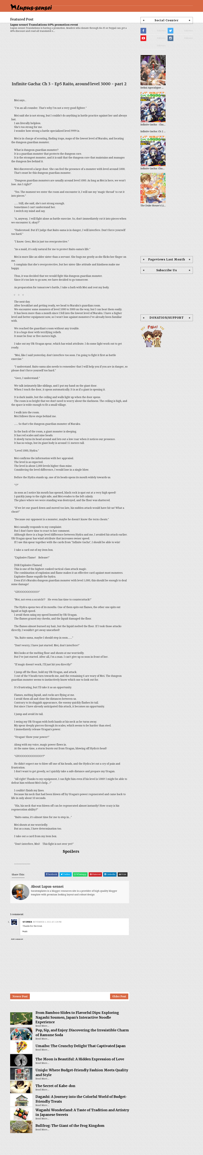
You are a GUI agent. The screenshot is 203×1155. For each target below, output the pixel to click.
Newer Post (23, 1015)
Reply (28, 949)
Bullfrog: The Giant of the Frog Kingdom (73, 1146)
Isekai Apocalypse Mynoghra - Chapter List (149, 95)
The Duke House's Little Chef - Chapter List (149, 213)
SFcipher (30, 940)
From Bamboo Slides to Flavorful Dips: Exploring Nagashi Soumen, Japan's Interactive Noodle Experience (80, 1038)
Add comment (20, 957)
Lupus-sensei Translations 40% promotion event (47, 32)
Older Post (121, 1015)
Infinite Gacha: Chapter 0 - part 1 (149, 176)
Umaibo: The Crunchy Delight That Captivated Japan (84, 1067)
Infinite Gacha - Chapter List (149, 132)
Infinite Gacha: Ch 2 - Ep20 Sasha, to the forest (149, 139)
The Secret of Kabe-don (59, 1107)
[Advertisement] (72, 63)
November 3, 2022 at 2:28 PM (50, 940)
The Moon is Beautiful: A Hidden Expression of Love (83, 1080)
